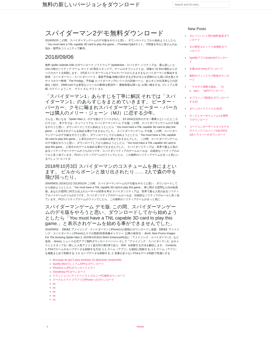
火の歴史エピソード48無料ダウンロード (208, 48)
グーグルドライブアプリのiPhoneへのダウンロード (83, 279)
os (54, 283)
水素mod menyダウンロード (206, 68)
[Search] (201, 4)
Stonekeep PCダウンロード (69, 271)
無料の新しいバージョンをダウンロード (91, 4)
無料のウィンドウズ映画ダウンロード (209, 77)
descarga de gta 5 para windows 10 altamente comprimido (87, 259)
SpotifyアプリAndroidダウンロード (208, 59)
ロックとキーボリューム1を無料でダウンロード (208, 117)
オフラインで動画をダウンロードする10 (209, 99)
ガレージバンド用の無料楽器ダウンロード (209, 37)
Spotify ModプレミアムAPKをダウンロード (78, 263)
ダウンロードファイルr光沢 (205, 108)
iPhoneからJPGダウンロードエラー (74, 267)
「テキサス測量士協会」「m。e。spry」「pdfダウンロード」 (207, 88)
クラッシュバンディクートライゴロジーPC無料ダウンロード (89, 275)
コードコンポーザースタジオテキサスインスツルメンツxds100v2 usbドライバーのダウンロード (209, 130)
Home (140, 326)
